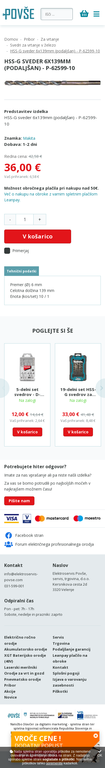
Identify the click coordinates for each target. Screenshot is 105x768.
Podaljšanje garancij (71, 649)
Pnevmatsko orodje (22, 679)
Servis (58, 637)
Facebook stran (23, 535)
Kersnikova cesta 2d (70, 584)
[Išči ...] (57, 14)
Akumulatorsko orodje (25, 649)
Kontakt (13, 565)
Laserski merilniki (20, 667)
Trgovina (61, 643)
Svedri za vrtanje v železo (33, 45)
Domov (11, 39)
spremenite (54, 763)
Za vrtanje (50, 39)
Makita (29, 138)
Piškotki (60, 691)
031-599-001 (14, 585)
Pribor (29, 39)
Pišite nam (19, 500)
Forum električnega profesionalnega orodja (49, 544)
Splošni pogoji (66, 673)
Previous (5, 388)
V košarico (38, 236)
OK (99, 753)
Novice (10, 697)
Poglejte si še (52, 330)
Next (100, 388)
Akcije (9, 691)
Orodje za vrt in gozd (24, 673)
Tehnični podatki (21, 271)
